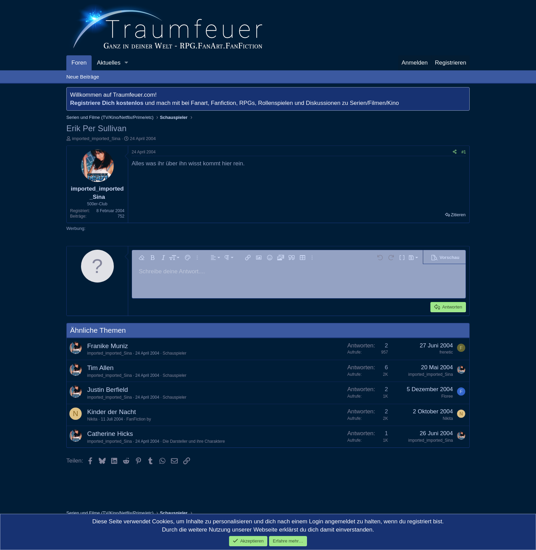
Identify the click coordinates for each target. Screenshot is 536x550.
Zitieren (458, 214)
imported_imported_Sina (96, 138)
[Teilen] (454, 152)
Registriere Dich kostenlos (106, 103)
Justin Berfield (107, 389)
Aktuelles (108, 62)
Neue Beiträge (82, 77)
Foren (78, 62)
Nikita (92, 419)
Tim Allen (100, 367)
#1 (463, 152)
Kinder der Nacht (111, 411)
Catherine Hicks (110, 433)
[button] (126, 62)
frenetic (446, 352)
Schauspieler (174, 353)
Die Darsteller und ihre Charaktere (194, 441)
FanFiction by (138, 419)
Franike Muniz (107, 345)
